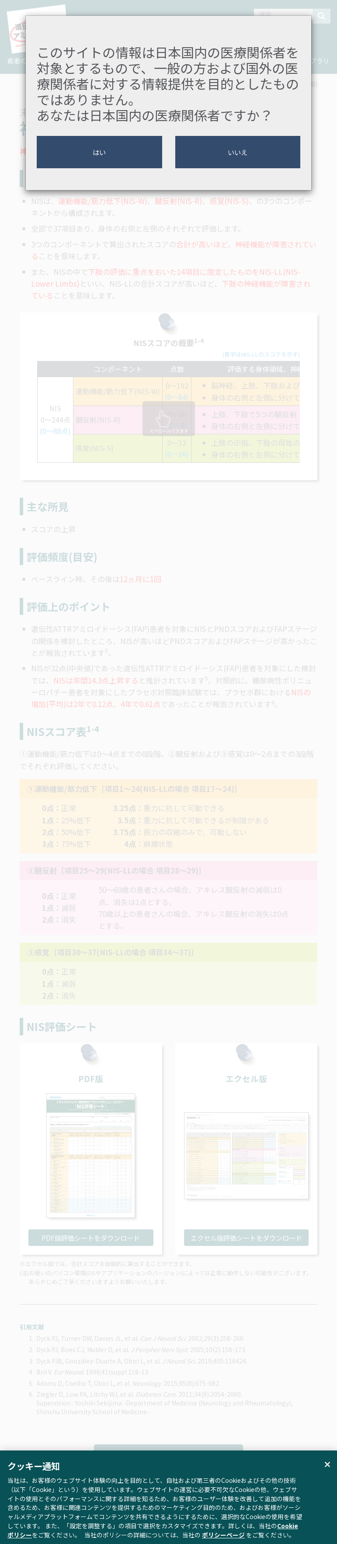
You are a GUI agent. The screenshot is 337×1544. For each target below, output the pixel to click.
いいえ (237, 152)
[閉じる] (327, 1474)
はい (99, 152)
